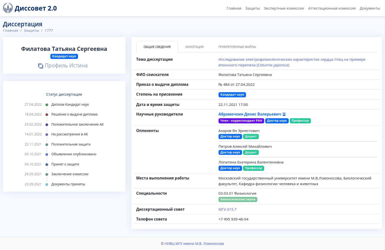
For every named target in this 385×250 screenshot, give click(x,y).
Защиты (252, 8)
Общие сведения (157, 47)
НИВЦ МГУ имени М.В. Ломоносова (194, 243)
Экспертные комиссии (284, 8)
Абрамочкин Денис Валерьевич (252, 114)
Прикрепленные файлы (237, 47)
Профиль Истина (63, 66)
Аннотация (194, 47)
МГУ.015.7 (228, 209)
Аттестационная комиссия (332, 8)
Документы (370, 8)
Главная (234, 8)
